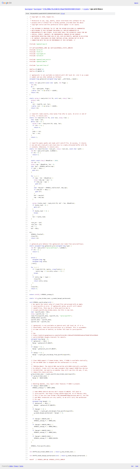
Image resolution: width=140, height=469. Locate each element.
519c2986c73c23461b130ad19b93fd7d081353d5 (61, 9)
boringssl (28, 9)
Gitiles (11, 466)
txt (132, 466)
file (62, 13)
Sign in (136, 3)
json (136, 466)
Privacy (16, 466)
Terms (21, 466)
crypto (86, 9)
